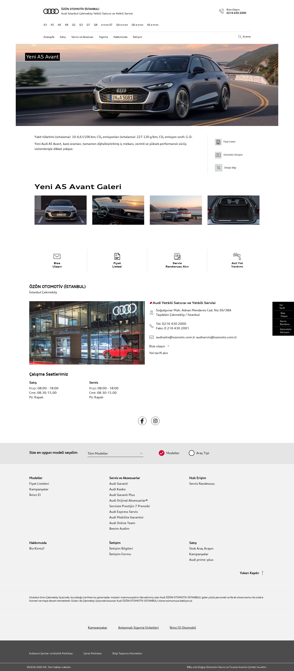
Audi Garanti (118, 483)
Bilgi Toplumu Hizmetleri (127, 653)
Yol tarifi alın (161, 353)
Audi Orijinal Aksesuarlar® (128, 500)
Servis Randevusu (202, 483)
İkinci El (35, 495)
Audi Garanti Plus (122, 495)
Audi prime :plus (201, 560)
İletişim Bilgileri (121, 548)
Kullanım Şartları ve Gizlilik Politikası (51, 653)
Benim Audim (119, 528)
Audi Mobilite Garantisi (126, 517)
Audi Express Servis (123, 512)
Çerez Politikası (93, 653)
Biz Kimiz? (36, 548)
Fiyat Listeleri (39, 483)
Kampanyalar (39, 489)
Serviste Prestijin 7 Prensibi (129, 506)
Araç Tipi (202, 453)
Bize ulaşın (160, 346)
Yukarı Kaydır (252, 573)
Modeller (172, 453)
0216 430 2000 (236, 12)
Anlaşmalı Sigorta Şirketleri (138, 627)
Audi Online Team (122, 523)
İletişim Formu (120, 554)
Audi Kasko (117, 489)
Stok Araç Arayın (201, 548)
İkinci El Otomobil (183, 627)
